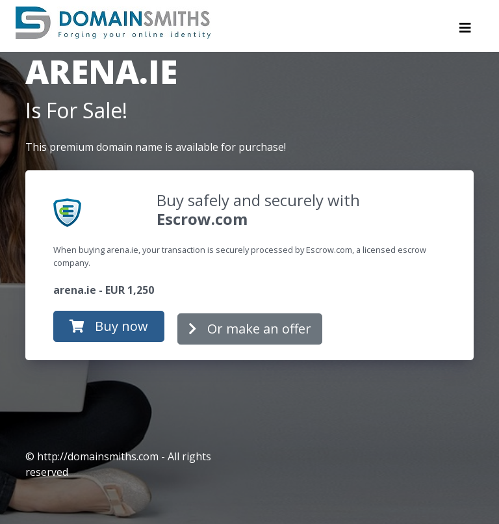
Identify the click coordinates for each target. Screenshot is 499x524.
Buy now (109, 326)
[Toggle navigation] (465, 31)
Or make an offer (249, 328)
